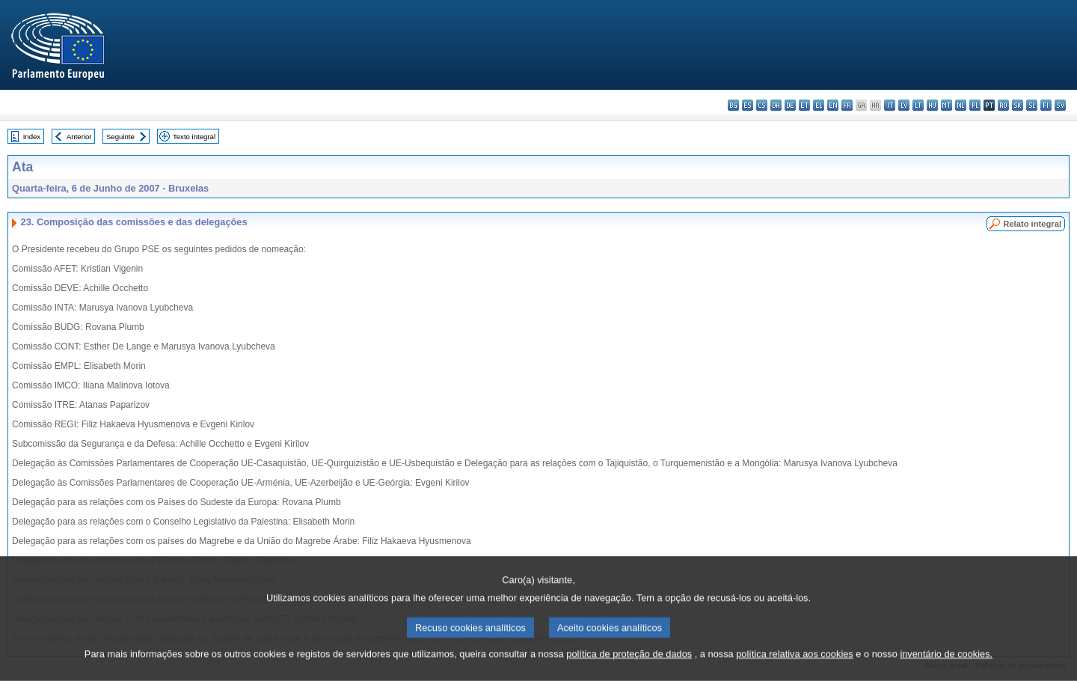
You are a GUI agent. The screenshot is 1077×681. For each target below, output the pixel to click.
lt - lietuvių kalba (918, 105)
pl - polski (975, 105)
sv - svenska (1060, 105)
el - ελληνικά (818, 105)
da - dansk (776, 105)
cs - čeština (761, 105)
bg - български (733, 105)
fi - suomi (1046, 105)
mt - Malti (946, 105)
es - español (747, 105)
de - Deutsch (790, 105)
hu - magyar (932, 105)
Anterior (79, 136)
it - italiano (889, 105)
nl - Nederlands (960, 105)
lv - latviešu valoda (903, 105)
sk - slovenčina (1017, 105)
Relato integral (1032, 223)
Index (31, 136)
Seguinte (120, 136)
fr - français (847, 105)
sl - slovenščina (1031, 105)
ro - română (1003, 105)
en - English (832, 105)
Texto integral (194, 136)
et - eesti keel (804, 105)
